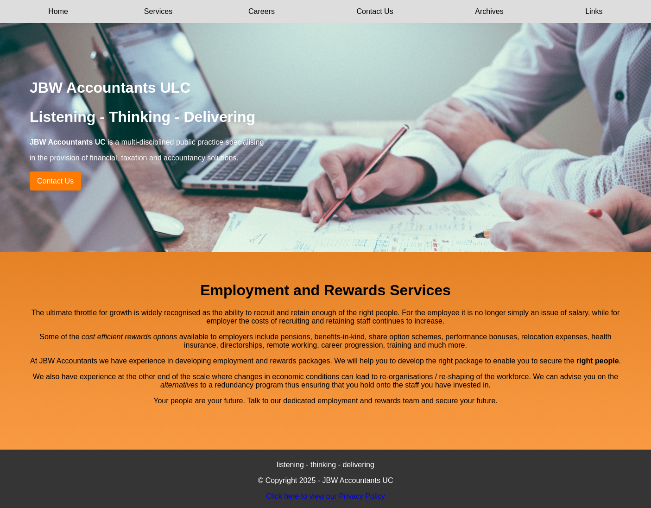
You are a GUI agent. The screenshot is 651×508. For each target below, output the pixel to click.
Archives (489, 11)
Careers (261, 11)
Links (593, 11)
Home (58, 11)
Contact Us (375, 11)
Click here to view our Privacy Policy (325, 496)
